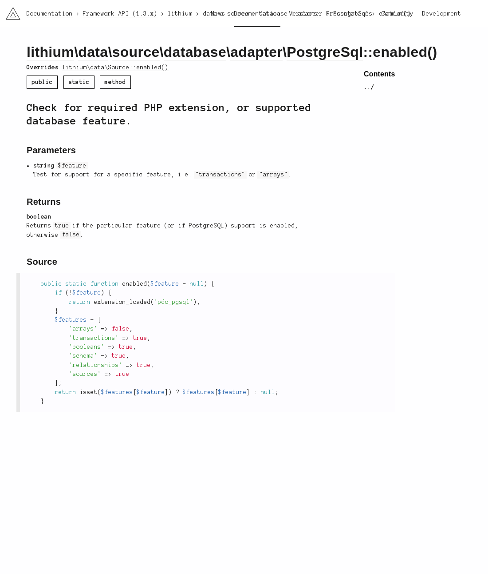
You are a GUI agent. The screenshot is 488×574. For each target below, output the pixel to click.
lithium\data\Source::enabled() (115, 67)
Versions (303, 14)
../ (369, 87)
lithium (50, 52)
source (136, 52)
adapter (256, 52)
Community (397, 14)
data (93, 52)
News (218, 14)
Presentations (350, 14)
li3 (10, 10)
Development (441, 14)
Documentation (257, 14)
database (195, 52)
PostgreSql (325, 52)
